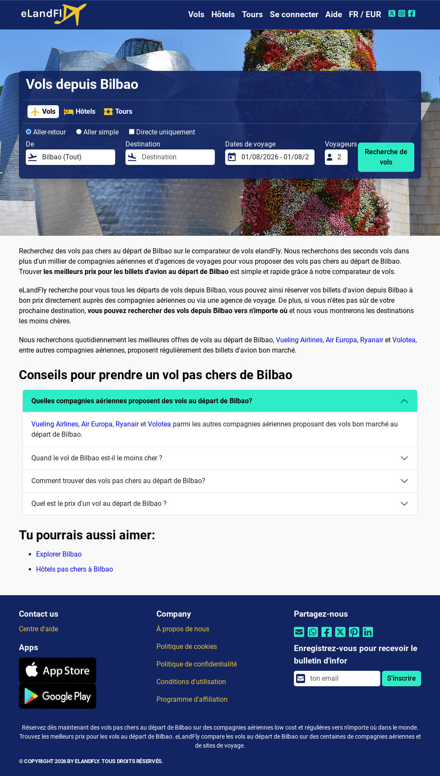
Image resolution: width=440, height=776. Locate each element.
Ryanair (371, 340)
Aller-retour (46, 132)
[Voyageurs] (340, 157)
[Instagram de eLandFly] (403, 13)
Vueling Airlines (299, 340)
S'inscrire (401, 678)
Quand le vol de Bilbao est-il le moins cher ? (96, 458)
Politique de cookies (186, 646)
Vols (196, 14)
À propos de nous (182, 629)
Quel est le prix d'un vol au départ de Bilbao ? (99, 503)
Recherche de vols (386, 157)
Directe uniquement (162, 132)
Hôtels (223, 14)
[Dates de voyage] (275, 157)
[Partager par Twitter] (340, 637)
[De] (76, 157)
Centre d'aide (38, 629)
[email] (342, 678)
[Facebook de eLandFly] (413, 13)
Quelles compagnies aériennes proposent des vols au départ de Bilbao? (141, 401)
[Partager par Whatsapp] (313, 637)
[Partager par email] (299, 637)
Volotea (404, 340)
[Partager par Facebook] (326, 637)
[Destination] (176, 157)
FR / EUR (365, 14)
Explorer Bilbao (59, 554)
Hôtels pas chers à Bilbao (74, 569)
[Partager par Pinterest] (354, 637)
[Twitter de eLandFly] (393, 13)
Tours (252, 14)
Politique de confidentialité (196, 664)
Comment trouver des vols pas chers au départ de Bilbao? (118, 481)
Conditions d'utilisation (191, 682)
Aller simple (97, 132)
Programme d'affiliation (192, 699)
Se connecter (294, 14)
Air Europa (341, 340)
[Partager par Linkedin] (368, 637)
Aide (333, 14)
